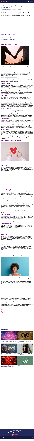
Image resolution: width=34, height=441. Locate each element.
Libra (27, 97)
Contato (29, 437)
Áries (5, 79)
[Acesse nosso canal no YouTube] (11, 432)
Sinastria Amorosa (12, 281)
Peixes (11, 131)
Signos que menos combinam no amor (8, 37)
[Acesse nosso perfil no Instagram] (8, 432)
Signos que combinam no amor (7, 36)
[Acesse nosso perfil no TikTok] (18, 432)
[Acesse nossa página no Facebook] (23, 432)
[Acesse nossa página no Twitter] (20, 432)
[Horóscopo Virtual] (9, 1)
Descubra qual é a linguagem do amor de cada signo (9, 77)
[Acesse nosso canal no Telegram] (16, 432)
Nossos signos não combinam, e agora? (9, 39)
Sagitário (28, 85)
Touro (23, 120)
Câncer (2, 247)
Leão (19, 79)
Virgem (6, 131)
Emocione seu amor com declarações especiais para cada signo (11, 209)
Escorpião (14, 110)
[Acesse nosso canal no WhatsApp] (13, 432)
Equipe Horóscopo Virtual (5, 9)
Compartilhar (30, 312)
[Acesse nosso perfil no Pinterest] (25, 432)
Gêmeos (16, 121)
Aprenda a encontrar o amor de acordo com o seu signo (10, 302)
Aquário (2, 86)
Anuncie (32, 437)
